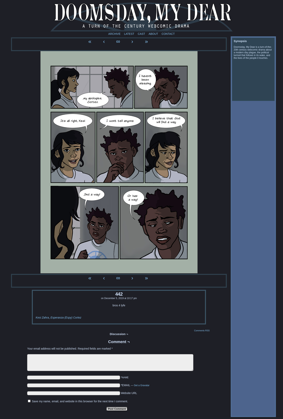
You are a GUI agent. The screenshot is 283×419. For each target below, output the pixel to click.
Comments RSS (202, 330)
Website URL (129, 393)
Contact (168, 33)
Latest (129, 33)
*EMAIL (135, 385)
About (153, 33)
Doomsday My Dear (141, 16)
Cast (141, 33)
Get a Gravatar (141, 385)
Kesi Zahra (42, 317)
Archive (114, 33)
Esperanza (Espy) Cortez (66, 317)
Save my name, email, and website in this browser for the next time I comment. (80, 401)
